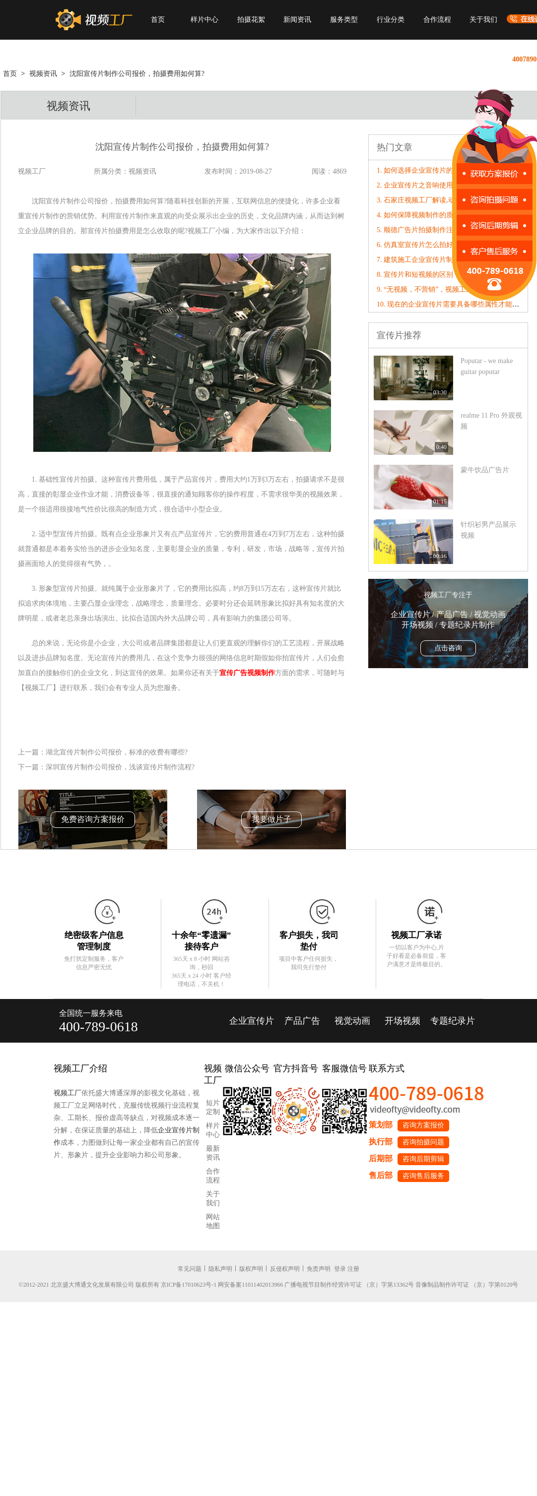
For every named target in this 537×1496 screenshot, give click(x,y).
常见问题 (189, 1268)
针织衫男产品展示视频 (488, 530)
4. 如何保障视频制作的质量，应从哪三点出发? (448, 215)
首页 (158, 19)
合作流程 (437, 19)
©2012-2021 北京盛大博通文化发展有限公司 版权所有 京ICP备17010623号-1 (118, 1284)
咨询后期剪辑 (423, 1159)
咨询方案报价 (423, 1125)
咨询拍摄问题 (423, 1142)
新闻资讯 (297, 19)
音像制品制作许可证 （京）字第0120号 (466, 1284)
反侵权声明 (285, 1268)
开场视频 (402, 1021)
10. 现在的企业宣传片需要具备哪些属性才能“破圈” (454, 304)
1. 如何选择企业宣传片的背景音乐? (430, 170)
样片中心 (204, 19)
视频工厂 (67, 1093)
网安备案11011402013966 (250, 1284)
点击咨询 (448, 648)
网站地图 (213, 1221)
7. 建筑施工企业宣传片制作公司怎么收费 (439, 259)
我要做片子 (271, 819)
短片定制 (213, 1107)
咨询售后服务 (423, 1176)
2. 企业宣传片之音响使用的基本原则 (432, 185)
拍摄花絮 (251, 19)
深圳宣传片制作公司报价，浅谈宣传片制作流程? (120, 767)
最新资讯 (213, 1153)
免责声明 (319, 1268)
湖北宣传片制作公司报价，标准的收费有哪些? (117, 752)
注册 (353, 1268)
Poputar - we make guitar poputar (487, 366)
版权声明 (251, 1268)
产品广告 (302, 1021)
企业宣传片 (251, 1021)
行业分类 (390, 19)
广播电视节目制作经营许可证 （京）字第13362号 (349, 1284)
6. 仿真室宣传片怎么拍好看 (418, 245)
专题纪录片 (452, 1021)
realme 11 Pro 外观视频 (491, 421)
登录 (340, 1268)
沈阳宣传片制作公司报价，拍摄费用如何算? (136, 73)
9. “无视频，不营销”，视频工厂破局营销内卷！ (449, 289)
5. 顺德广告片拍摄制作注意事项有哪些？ (439, 230)
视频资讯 (43, 73)
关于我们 (483, 19)
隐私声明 (220, 1268)
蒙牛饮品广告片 (485, 470)
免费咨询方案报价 (93, 819)
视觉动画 (352, 1021)
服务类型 (344, 19)
